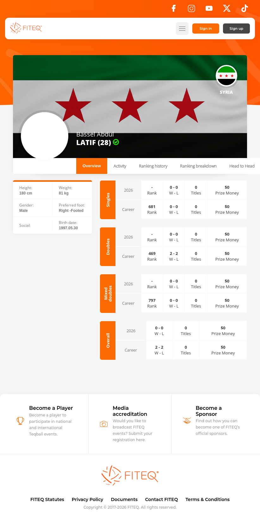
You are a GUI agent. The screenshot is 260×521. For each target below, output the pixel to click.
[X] (227, 10)
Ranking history (153, 166)
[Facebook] (173, 10)
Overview (92, 165)
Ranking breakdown (198, 166)
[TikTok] (245, 10)
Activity (120, 166)
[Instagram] (191, 10)
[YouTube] (209, 10)
